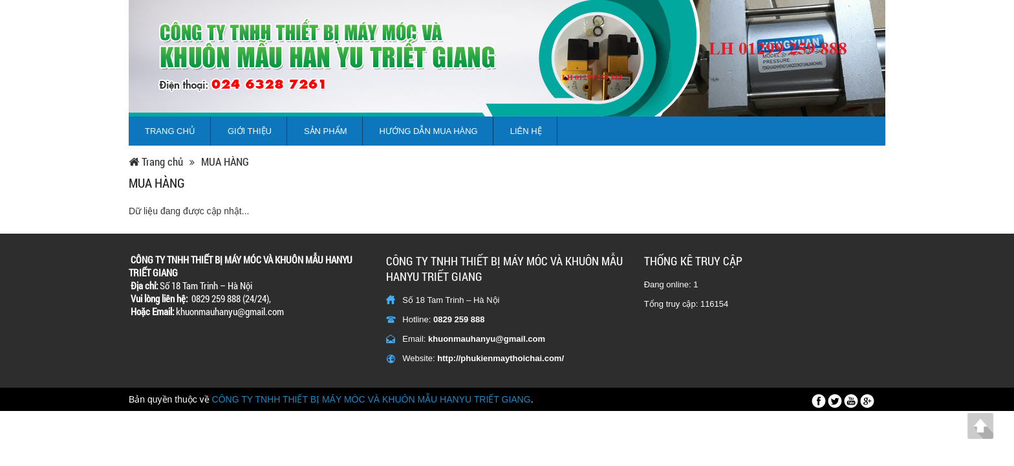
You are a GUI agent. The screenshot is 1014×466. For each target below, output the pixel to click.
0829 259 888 (459, 319)
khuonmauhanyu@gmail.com (486, 339)
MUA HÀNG (225, 161)
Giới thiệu (250, 131)
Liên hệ (526, 131)
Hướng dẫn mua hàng (429, 131)
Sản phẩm (325, 131)
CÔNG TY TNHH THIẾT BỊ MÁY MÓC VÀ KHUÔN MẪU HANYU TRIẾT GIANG (371, 399)
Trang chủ (170, 131)
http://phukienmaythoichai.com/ (500, 358)
